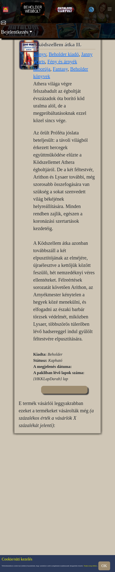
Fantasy (60, 69)
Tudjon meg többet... (91, 566)
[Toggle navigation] (109, 9)
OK (104, 566)
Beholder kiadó (64, 54)
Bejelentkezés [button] (14, 32)
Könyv (39, 54)
